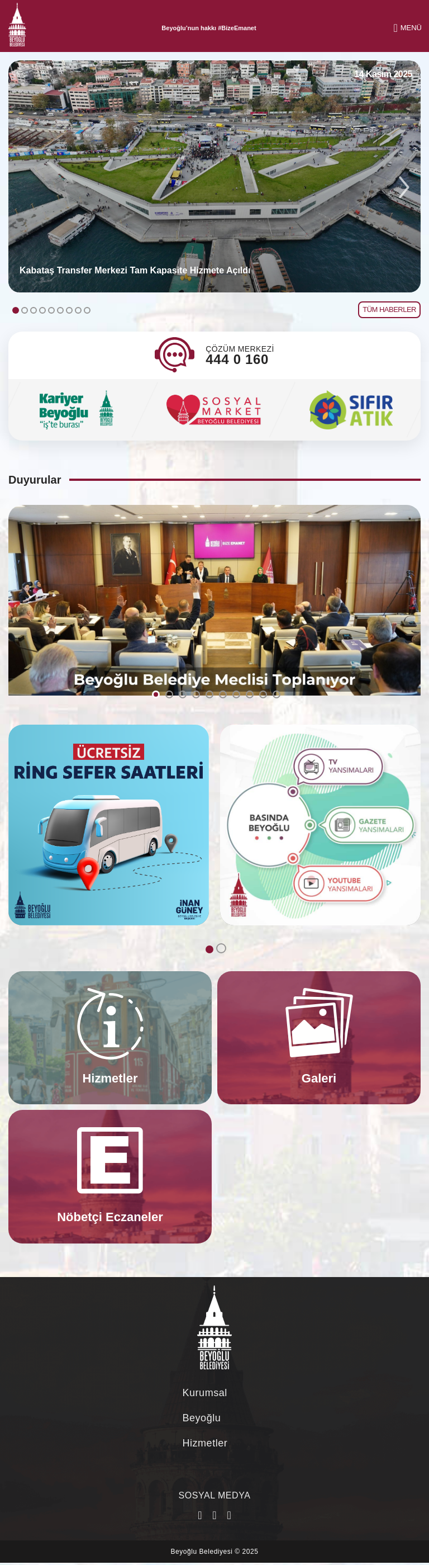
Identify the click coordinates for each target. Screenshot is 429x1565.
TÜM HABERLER (389, 309)
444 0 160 (237, 359)
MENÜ (407, 28)
